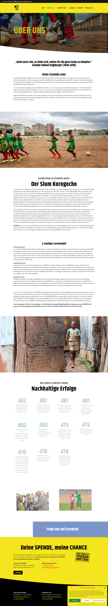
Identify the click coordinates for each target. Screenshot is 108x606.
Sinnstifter (61, 8)
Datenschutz (88, 604)
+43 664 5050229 (19, 599)
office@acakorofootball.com (51, 567)
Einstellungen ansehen (99, 600)
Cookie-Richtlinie (82, 604)
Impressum (94, 604)
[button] (105, 588)
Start (43, 8)
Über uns (50, 8)
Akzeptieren (75, 600)
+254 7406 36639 (47, 599)
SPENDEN (18, 572)
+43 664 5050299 (48, 565)
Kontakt (80, 8)
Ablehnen (87, 600)
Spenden (72, 8)
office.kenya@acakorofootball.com (52, 597)
